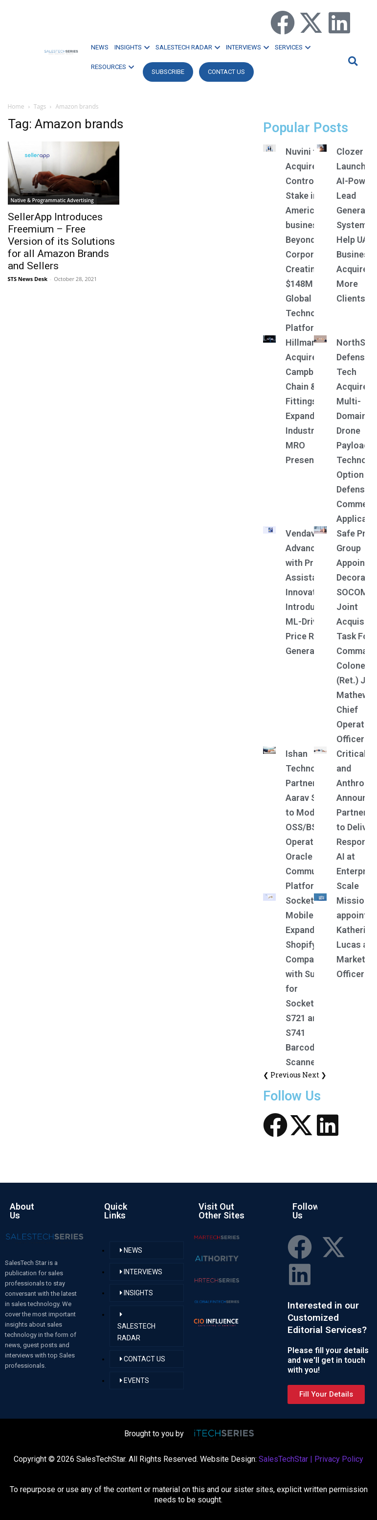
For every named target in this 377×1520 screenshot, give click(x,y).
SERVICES (292, 47)
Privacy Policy (338, 1459)
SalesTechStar (283, 1459)
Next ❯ (314, 1074)
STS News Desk (27, 278)
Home (16, 106)
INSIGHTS (132, 47)
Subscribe (168, 71)
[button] (351, 61)
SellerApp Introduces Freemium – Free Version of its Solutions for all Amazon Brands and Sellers (61, 241)
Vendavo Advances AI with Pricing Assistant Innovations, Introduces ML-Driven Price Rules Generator (310, 592)
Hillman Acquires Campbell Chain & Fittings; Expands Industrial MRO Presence (305, 401)
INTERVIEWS (247, 47)
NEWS (100, 47)
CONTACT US (226, 71)
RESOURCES (112, 66)
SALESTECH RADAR (187, 47)
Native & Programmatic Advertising (52, 200)
